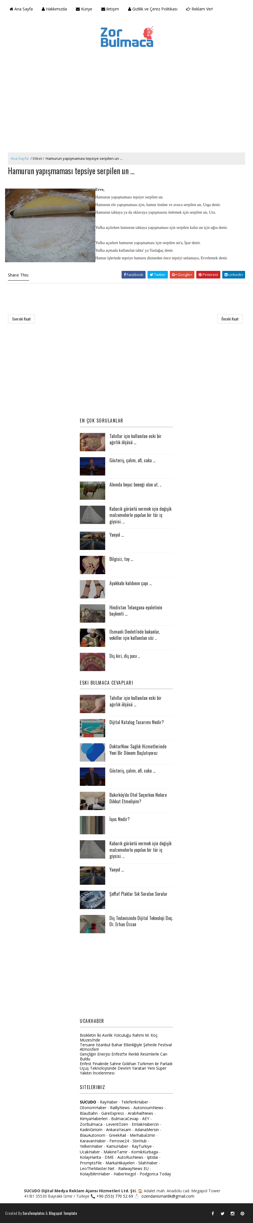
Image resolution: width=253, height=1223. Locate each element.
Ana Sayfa (21, 9)
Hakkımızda (54, 9)
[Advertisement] (126, 110)
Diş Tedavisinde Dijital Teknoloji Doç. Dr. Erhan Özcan (141, 921)
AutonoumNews (148, 1107)
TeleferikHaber (134, 1102)
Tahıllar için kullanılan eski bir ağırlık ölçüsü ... (135, 439)
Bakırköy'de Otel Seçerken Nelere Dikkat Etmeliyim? (138, 797)
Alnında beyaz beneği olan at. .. (135, 484)
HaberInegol (125, 1173)
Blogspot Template (63, 1213)
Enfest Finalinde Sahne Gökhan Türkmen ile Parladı (126, 1063)
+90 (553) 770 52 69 (114, 1196)
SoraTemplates (34, 1213)
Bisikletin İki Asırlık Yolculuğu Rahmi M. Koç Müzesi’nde (119, 1037)
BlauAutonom (92, 1135)
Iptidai (152, 1157)
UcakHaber (90, 1152)
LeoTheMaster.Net (97, 1168)
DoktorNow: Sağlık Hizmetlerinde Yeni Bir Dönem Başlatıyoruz (137, 749)
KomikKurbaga (144, 1152)
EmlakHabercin (146, 1124)
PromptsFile (91, 1163)
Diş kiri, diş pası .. (124, 656)
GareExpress (112, 1113)
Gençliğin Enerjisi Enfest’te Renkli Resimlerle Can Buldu (123, 1056)
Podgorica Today (155, 1173)
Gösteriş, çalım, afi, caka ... (132, 460)
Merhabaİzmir (142, 1135)
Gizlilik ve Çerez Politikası (152, 9)
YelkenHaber (91, 1146)
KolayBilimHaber (95, 1173)
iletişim (110, 9)
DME (109, 1157)
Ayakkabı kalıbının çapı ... (130, 583)
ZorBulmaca (91, 1124)
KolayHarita (90, 1157)
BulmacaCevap (124, 1118)
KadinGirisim (91, 1129)
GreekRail (117, 1135)
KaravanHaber (93, 1141)
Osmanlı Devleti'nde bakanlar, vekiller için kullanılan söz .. (134, 634)
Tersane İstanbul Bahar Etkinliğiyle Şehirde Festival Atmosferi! (126, 1047)
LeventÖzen (117, 1124)
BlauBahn (89, 1113)
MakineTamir (115, 1152)
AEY (145, 1118)
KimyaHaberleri (93, 1118)
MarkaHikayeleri (120, 1163)
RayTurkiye (142, 1146)
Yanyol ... (116, 534)
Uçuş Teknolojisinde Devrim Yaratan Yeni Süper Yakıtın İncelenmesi (123, 1070)
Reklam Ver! (199, 9)
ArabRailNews (140, 1113)
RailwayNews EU (133, 1168)
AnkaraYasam (118, 1129)
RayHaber (109, 1102)
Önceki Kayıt (230, 319)
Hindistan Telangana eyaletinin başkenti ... (135, 610)
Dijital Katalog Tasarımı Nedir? (136, 722)
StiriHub (140, 1141)
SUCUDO (88, 1102)
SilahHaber (148, 1163)
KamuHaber (117, 1146)
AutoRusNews (130, 1157)
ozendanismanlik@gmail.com (167, 1196)
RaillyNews (120, 1107)
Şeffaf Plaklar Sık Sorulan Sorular (138, 893)
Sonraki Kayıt (21, 319)
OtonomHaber (93, 1107)
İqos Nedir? (119, 819)
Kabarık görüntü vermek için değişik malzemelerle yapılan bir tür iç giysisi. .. (140, 515)
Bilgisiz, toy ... (121, 559)
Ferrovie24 (119, 1141)
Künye (84, 9)
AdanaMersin (147, 1129)
